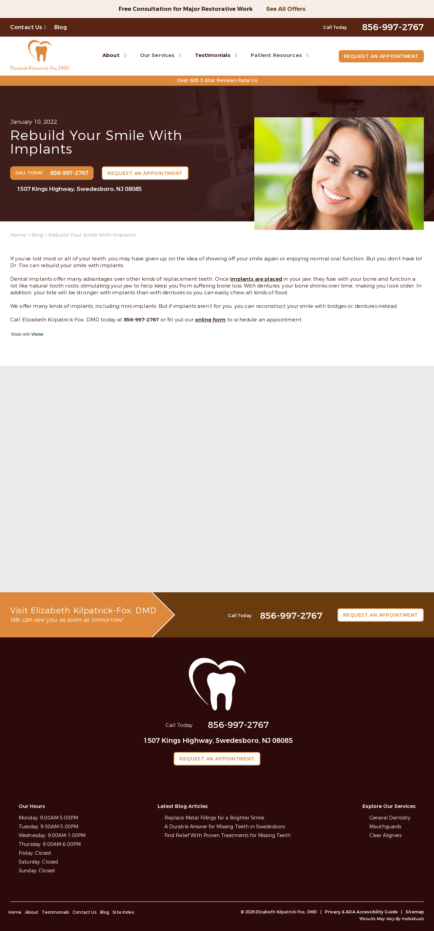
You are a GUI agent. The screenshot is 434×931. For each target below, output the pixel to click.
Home (18, 235)
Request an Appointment (381, 56)
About (111, 55)
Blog (60, 27)
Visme (37, 334)
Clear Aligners (385, 835)
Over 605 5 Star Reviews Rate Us (217, 80)
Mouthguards (385, 827)
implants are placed (256, 279)
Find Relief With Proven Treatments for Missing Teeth (227, 835)
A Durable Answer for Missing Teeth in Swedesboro (224, 827)
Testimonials (213, 55)
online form (210, 319)
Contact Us (26, 27)
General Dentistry (389, 818)
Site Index (123, 912)
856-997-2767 (141, 319)
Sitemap (415, 912)
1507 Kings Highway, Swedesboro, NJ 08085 (79, 189)
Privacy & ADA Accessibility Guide (361, 912)
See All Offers (285, 9)
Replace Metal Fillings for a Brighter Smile (214, 818)
